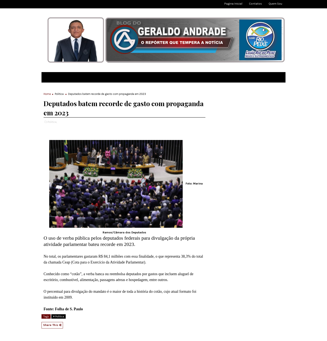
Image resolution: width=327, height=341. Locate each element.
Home (47, 93)
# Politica (58, 316)
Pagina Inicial (233, 3)
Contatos (255, 3)
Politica (59, 93)
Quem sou (275, 3)
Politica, (52, 121)
